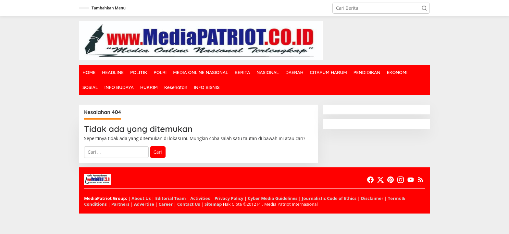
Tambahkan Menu (109, 8)
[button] (424, 8)
